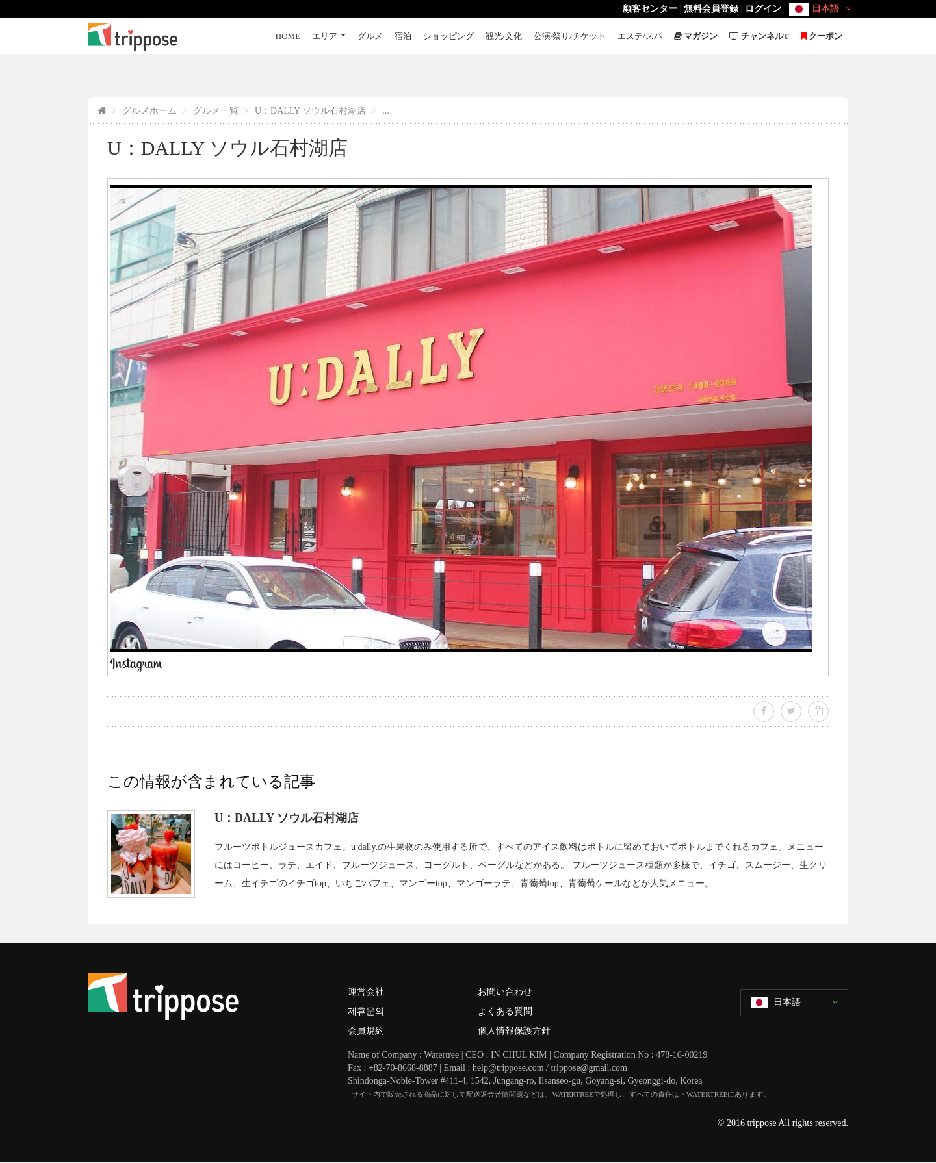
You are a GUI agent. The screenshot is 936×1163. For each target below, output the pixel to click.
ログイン (763, 9)
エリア (324, 36)
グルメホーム (149, 111)
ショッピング (448, 36)
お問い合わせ (505, 992)
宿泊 (403, 36)
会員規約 (366, 1031)
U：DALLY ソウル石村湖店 (310, 111)
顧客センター (650, 9)
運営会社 (366, 992)
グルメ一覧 (216, 111)
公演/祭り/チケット (570, 36)
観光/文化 (504, 36)
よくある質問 (505, 1011)
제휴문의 (366, 1011)
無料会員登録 (711, 9)
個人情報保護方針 (514, 1031)
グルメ (370, 36)
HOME (288, 36)
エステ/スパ (640, 36)
